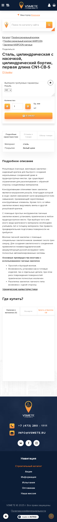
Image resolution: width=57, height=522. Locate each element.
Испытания (28, 482)
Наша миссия (28, 493)
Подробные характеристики (11, 135)
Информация (28, 477)
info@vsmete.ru (28, 433)
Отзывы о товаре (28, 135)
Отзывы (7, 72)
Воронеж (35, 15)
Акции (28, 471)
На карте (28, 311)
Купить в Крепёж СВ (45, 311)
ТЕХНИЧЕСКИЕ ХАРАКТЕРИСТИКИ (20, 289)
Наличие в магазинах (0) (11, 311)
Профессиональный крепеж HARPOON (22, 41)
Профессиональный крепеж (25, 37)
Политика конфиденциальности (28, 511)
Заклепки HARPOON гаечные (17, 44)
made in (29, 517)
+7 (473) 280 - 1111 (28, 426)
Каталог (6, 37)
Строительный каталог (28, 466)
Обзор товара (45, 135)
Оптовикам (28, 488)
